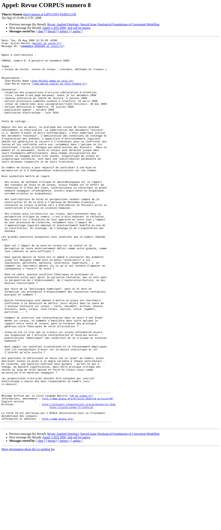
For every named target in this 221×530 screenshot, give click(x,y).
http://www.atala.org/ (58, 495)
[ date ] (40, 31)
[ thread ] (51, 31)
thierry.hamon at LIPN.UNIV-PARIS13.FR (49, 14)
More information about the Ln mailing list (28, 526)
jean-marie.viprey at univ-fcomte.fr (59, 93)
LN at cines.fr (81, 467)
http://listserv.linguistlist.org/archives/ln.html (79, 477)
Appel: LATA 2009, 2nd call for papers (66, 27)
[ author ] (77, 31)
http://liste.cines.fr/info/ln (71, 481)
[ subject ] (64, 31)
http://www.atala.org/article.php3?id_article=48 (77, 470)
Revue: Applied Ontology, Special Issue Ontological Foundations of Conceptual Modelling (103, 24)
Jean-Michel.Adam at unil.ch (52, 89)
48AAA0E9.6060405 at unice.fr (42, 47)
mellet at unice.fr (46, 44)
